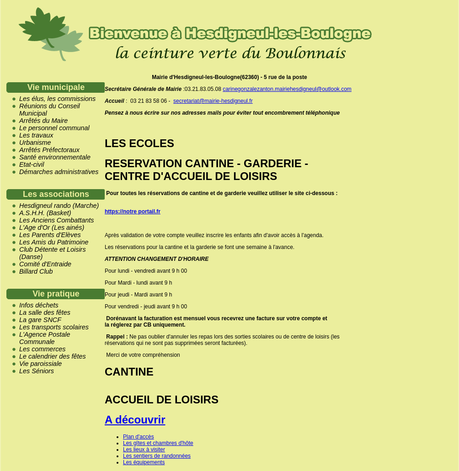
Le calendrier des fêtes (52, 356)
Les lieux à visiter (144, 449)
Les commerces (42, 349)
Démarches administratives (59, 171)
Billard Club (36, 271)
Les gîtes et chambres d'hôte (158, 443)
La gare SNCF (40, 319)
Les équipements (144, 462)
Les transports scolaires (54, 327)
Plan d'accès (138, 437)
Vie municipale (56, 87)
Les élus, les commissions (57, 98)
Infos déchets (39, 305)
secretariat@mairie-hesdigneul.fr (213, 101)
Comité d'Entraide (45, 264)
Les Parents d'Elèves (50, 234)
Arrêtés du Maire (43, 120)
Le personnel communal (54, 128)
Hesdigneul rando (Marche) (59, 205)
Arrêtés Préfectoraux (49, 149)
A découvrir (135, 419)
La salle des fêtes (44, 312)
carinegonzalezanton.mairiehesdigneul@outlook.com (287, 89)
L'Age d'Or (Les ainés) (51, 227)
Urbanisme (35, 142)
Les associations (56, 194)
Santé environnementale (55, 157)
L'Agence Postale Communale (44, 338)
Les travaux (36, 135)
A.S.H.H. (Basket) (45, 213)
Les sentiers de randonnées (157, 456)
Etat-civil (31, 164)
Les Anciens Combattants (56, 220)
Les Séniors (36, 371)
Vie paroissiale (40, 363)
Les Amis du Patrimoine (53, 242)
